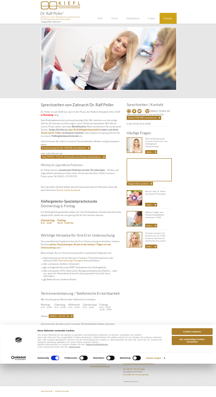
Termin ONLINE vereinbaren (142, 117)
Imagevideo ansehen (138, 183)
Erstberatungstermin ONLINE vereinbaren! (64, 148)
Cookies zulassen (192, 365)
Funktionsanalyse (98, 358)
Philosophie (95, 352)
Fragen (151, 18)
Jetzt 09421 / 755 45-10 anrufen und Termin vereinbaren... (71, 157)
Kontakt (168, 18)
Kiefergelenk (132, 18)
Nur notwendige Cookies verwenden (192, 373)
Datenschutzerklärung (97, 378)
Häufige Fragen (97, 355)
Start (100, 18)
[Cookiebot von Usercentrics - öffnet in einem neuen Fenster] (18, 391)
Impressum (74, 380)
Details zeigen (153, 391)
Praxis (115, 18)
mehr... (149, 152)
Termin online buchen (67, 190)
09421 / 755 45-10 (59, 316)
